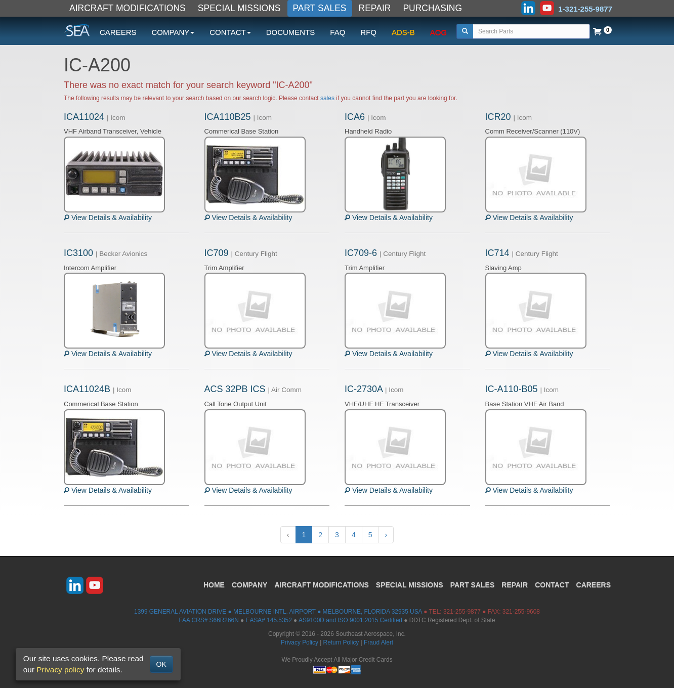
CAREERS (118, 32)
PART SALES (320, 8)
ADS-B (403, 32)
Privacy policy (60, 669)
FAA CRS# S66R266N (208, 620)
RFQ (368, 32)
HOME (214, 585)
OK (161, 664)
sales (327, 98)
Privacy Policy (299, 642)
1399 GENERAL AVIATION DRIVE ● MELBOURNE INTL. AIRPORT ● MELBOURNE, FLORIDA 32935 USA (278, 611)
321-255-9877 (462, 611)
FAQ (337, 32)
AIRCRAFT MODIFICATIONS (127, 8)
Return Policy (341, 642)
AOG (438, 32)
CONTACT (552, 585)
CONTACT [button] (229, 32)
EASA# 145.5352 (269, 620)
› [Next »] (386, 535)
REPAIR (375, 8)
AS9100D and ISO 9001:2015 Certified (350, 620)
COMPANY (250, 585)
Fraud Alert (378, 642)
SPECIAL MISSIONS (239, 8)
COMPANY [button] (173, 32)
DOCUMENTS (290, 32)
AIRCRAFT (321, 585)
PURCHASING (432, 8)
